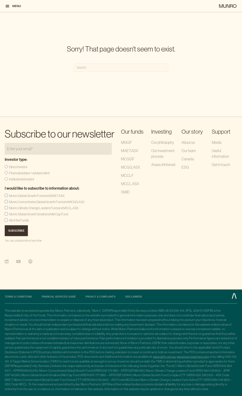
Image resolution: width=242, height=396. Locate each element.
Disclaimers (133, 297)
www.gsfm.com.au (164, 356)
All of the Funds (19, 220)
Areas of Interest (163, 164)
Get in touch (221, 164)
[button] (13, 6)
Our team (189, 151)
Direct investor (18, 167)
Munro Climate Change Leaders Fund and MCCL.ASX (43, 208)
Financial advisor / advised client (29, 173)
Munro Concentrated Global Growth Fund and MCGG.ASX (46, 202)
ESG (185, 167)
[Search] (121, 68)
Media (216, 142)
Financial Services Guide (59, 297)
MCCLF (127, 175)
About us (188, 142)
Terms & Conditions (18, 297)
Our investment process (163, 153)
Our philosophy (162, 142)
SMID (125, 192)
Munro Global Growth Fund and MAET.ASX (37, 196)
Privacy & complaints (101, 297)
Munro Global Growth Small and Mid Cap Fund (38, 214)
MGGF (126, 142)
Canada (188, 159)
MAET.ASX (129, 151)
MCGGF (127, 159)
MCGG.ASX (130, 167)
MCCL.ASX (130, 184)
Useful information (220, 153)
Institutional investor (21, 179)
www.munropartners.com (193, 356)
